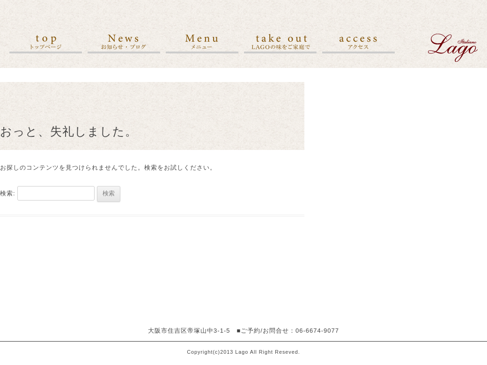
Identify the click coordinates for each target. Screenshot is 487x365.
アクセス (358, 43)
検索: (7, 193)
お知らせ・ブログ (124, 43)
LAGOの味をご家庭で (280, 43)
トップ (45, 43)
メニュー (202, 43)
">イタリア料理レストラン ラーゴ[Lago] (453, 48)
